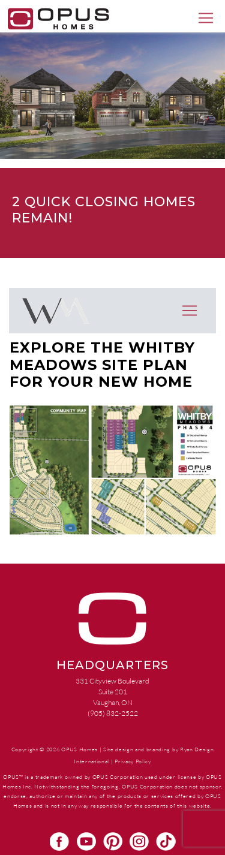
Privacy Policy (133, 760)
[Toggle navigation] (206, 18)
